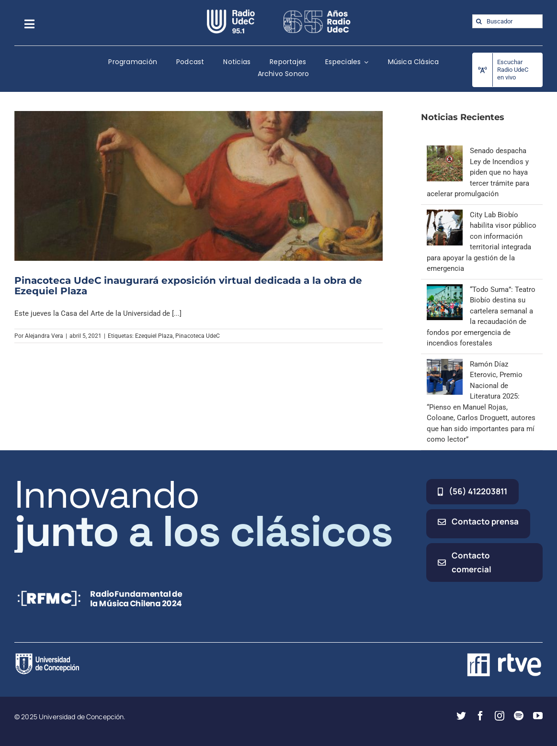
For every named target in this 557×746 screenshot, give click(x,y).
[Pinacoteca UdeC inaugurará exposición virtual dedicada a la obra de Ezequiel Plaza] (198, 186)
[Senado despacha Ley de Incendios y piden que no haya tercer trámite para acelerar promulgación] (445, 150)
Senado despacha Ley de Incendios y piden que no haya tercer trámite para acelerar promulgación (478, 172)
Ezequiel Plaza (154, 336)
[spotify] (518, 716)
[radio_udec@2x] (231, 13)
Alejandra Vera (44, 336)
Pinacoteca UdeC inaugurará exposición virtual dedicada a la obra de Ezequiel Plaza (188, 286)
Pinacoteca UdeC (197, 336)
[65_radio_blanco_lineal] (317, 13)
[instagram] (499, 716)
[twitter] (461, 716)
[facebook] (480, 716)
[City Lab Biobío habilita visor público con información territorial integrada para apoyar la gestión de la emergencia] (445, 215)
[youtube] (538, 716)
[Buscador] (507, 21)
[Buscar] (479, 21)
